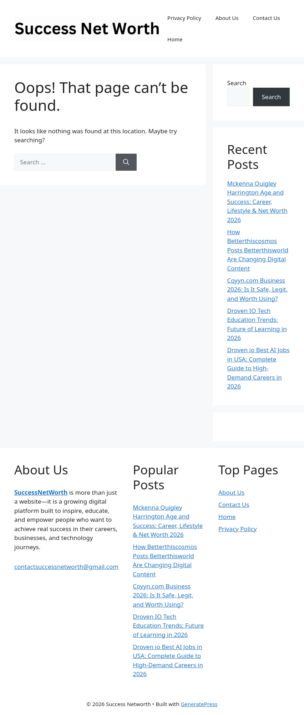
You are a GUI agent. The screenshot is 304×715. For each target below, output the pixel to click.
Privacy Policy (184, 17)
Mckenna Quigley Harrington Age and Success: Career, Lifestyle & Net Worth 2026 (257, 201)
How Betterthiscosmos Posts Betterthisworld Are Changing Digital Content (257, 250)
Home (175, 39)
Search (236, 83)
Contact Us (266, 17)
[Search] (126, 162)
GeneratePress (199, 704)
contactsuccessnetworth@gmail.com (66, 566)
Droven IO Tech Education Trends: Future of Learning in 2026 (168, 625)
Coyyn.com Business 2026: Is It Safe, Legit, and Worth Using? (257, 289)
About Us (227, 17)
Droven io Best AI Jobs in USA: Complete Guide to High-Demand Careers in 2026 (258, 368)
